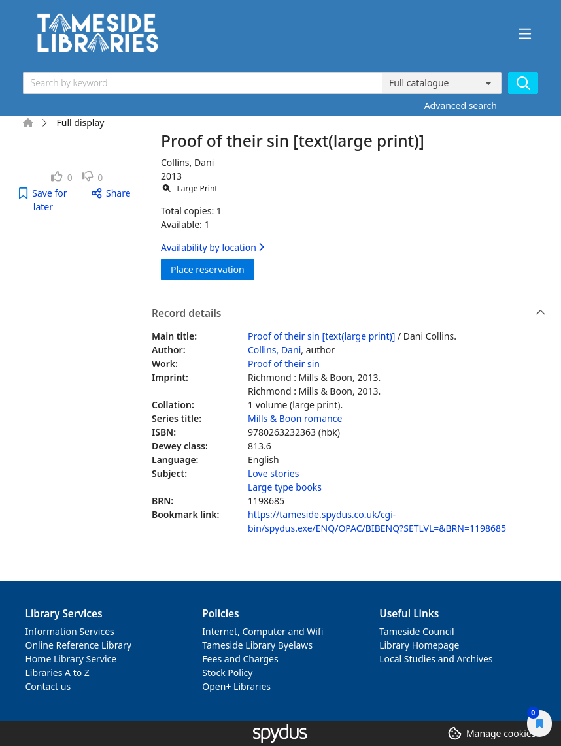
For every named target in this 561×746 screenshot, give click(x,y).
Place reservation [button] (212, 269)
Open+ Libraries (236, 686)
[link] (62, 177)
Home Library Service (71, 659)
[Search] (523, 83)
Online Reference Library (78, 645)
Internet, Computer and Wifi (262, 631)
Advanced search (460, 105)
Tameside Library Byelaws (257, 645)
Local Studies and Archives (435, 659)
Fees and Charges (240, 659)
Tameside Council (416, 631)
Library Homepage (419, 645)
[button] (43, 200)
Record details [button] (348, 313)
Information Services (70, 631)
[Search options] (442, 83)
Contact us (48, 686)
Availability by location (212, 247)
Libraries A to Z (58, 672)
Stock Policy (227, 672)
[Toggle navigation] (525, 34)
